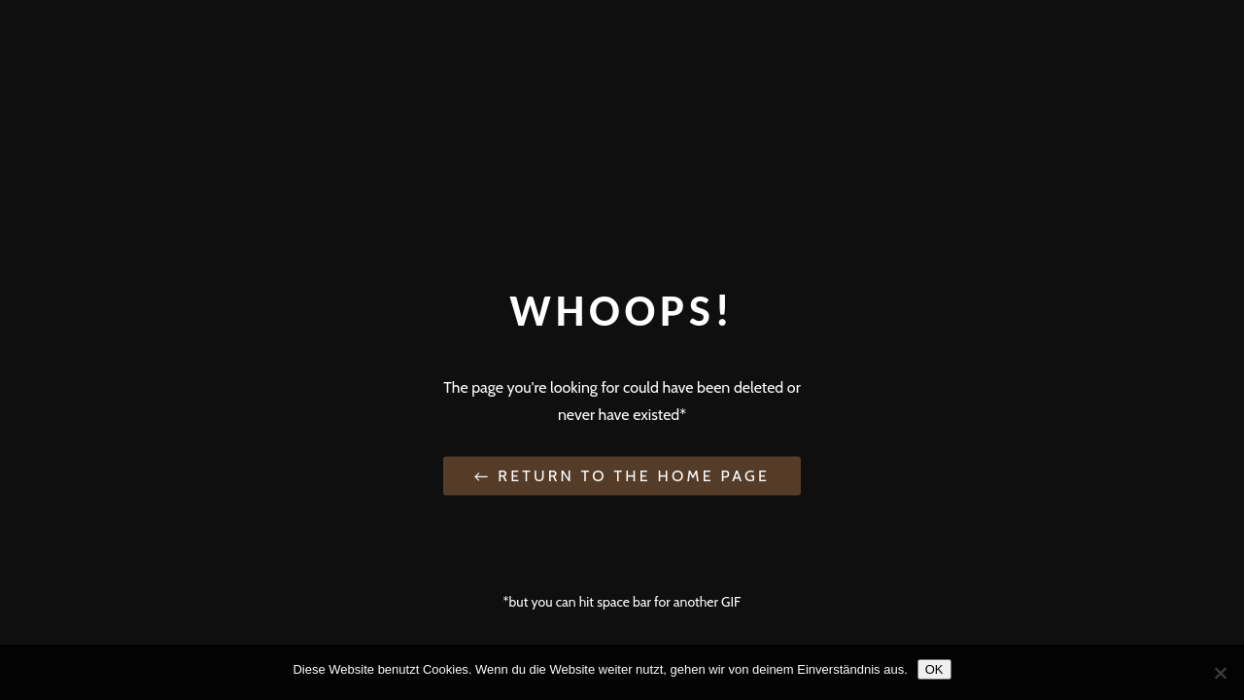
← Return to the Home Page (622, 475)
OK (934, 669)
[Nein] (1219, 672)
